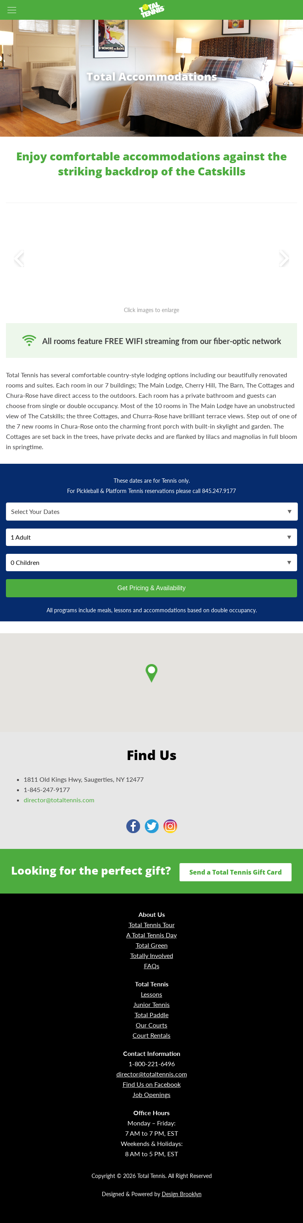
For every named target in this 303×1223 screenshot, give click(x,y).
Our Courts (151, 1025)
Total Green (152, 945)
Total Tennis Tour (152, 924)
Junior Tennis (151, 1004)
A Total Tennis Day (151, 935)
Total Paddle (151, 1014)
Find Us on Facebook (152, 1084)
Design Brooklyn (182, 1194)
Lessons (151, 994)
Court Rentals (151, 1035)
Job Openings (151, 1094)
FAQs (151, 965)
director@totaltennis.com (59, 799)
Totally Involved (151, 955)
